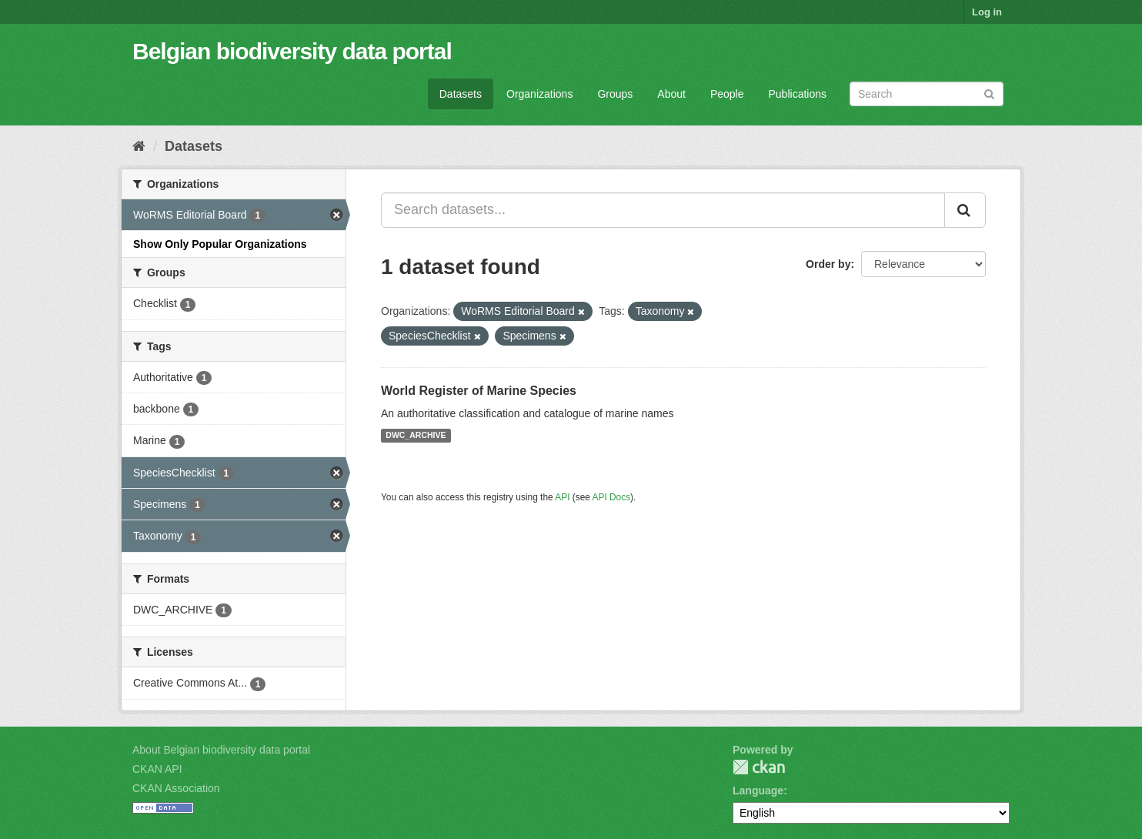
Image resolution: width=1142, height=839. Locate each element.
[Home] (138, 146)
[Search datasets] (926, 94)
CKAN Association (176, 788)
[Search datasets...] (663, 210)
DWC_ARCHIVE (416, 435)
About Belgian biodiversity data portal (221, 750)
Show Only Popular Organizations (220, 244)
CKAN (759, 767)
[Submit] (989, 92)
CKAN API (157, 769)
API (562, 497)
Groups (615, 94)
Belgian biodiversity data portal (292, 51)
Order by (828, 264)
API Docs (612, 497)
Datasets (460, 94)
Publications (798, 94)
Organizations (539, 94)
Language (758, 790)
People (727, 94)
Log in (987, 12)
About (671, 94)
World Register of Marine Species (478, 390)
